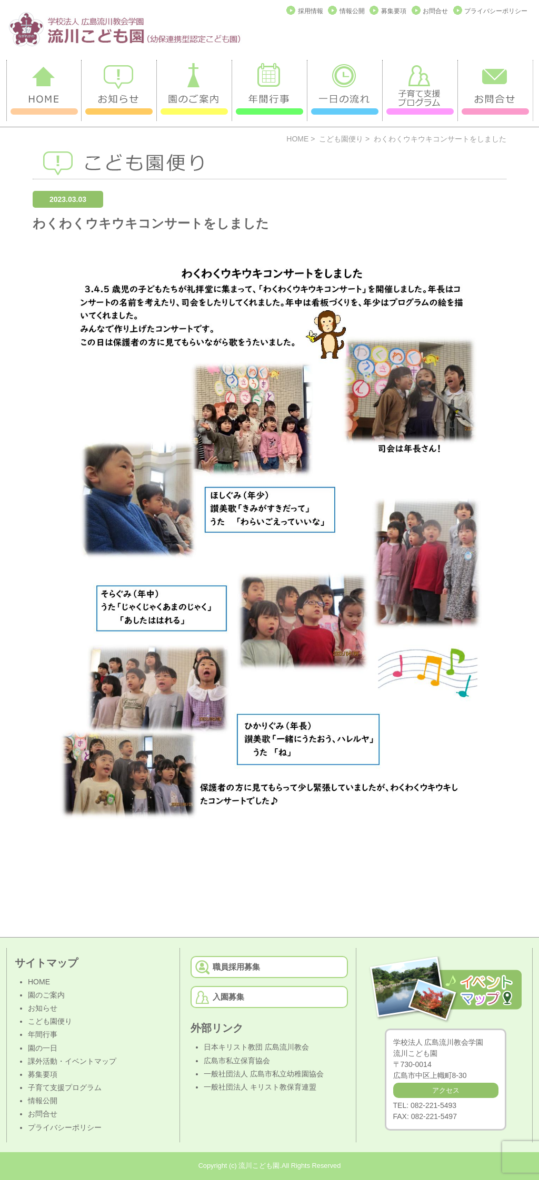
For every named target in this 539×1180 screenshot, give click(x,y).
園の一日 (42, 1048)
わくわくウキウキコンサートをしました (151, 223)
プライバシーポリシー (495, 11)
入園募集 (228, 996)
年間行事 (42, 1034)
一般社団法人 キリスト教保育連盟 (260, 1087)
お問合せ (435, 11)
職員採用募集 (236, 966)
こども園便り (341, 139)
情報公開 (352, 11)
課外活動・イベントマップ (72, 1061)
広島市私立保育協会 (237, 1060)
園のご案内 (46, 995)
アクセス (446, 1090)
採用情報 (310, 11)
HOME (297, 139)
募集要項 (393, 11)
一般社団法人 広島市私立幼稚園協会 (264, 1074)
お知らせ (42, 1008)
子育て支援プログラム (65, 1087)
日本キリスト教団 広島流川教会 (256, 1047)
